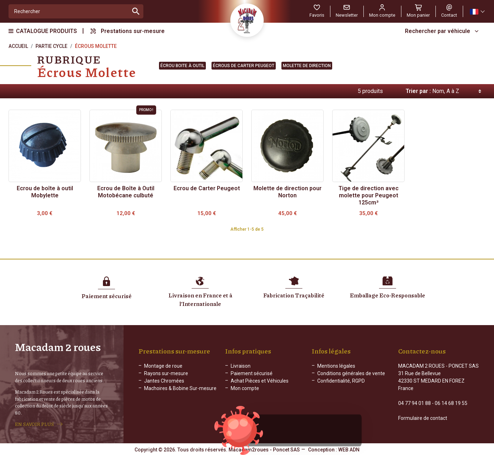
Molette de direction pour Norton (287, 192)
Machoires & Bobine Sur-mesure (180, 388)
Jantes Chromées (164, 381)
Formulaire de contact (422, 418)
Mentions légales (336, 366)
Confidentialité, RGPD (341, 381)
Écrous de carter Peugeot (243, 65)
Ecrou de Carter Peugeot (207, 188)
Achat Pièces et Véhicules (260, 381)
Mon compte (245, 388)
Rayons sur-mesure (166, 373)
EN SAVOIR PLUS (34, 424)
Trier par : (418, 91)
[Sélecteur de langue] (476, 11)
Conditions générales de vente (351, 373)
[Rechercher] (69, 11)
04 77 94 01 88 (414, 403)
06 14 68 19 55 (451, 403)
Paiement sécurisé (252, 373)
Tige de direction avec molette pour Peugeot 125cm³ (369, 195)
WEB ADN (348, 450)
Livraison (241, 366)
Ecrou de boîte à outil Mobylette (45, 192)
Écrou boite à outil (182, 65)
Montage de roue (163, 366)
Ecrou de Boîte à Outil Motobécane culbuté (125, 192)
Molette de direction (307, 65)
